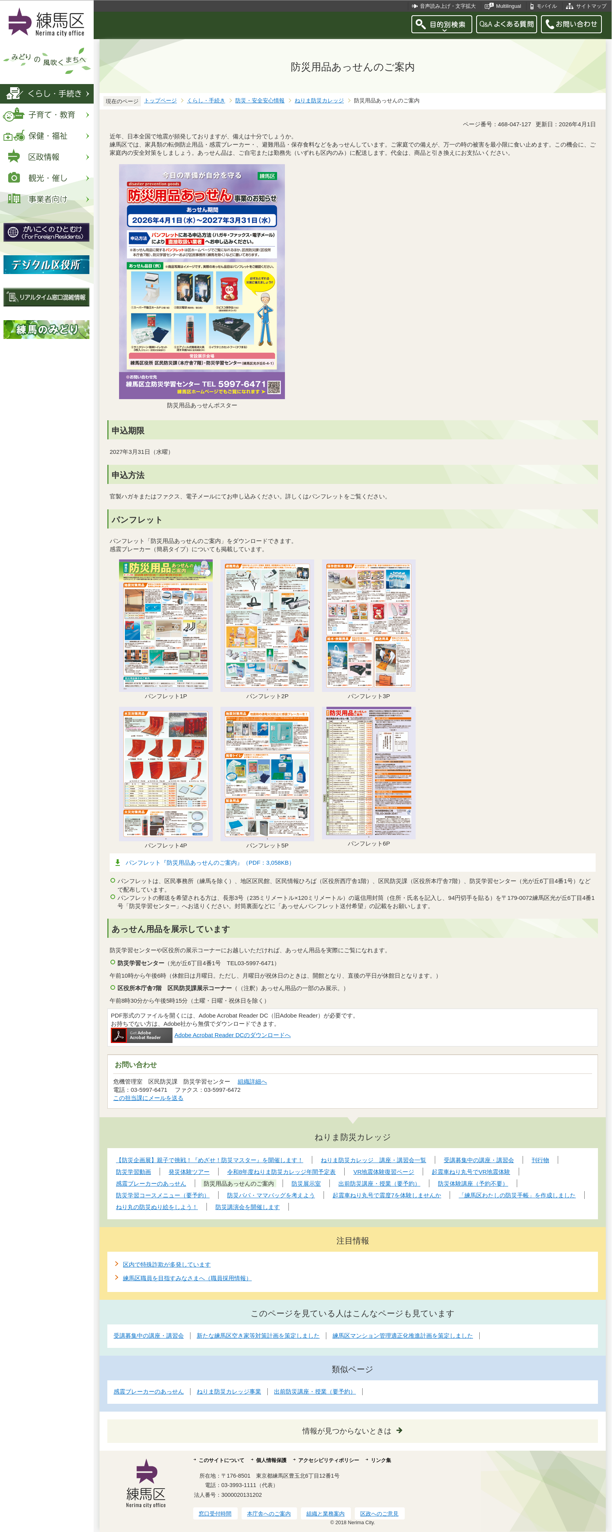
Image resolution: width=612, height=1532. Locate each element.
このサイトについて (221, 1460)
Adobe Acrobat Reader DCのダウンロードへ (201, 1035)
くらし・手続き (206, 101)
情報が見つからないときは (346, 1431)
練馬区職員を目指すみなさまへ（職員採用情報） (187, 1278)
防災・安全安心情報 (260, 101)
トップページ (160, 101)
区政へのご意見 (379, 1513)
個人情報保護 (271, 1460)
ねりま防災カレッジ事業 (229, 1391)
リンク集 (381, 1460)
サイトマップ (591, 6)
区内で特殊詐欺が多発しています (167, 1264)
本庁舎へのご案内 (269, 1513)
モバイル (547, 6)
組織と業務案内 (325, 1513)
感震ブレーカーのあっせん (149, 1391)
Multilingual (508, 6)
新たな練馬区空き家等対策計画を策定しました (258, 1335)
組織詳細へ (252, 1081)
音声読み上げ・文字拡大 (448, 6)
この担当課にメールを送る (148, 1098)
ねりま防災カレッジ (319, 101)
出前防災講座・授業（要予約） (315, 1391)
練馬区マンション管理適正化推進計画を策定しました (403, 1335)
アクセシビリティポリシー (328, 1460)
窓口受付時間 (215, 1513)
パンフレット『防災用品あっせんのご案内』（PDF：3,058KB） (210, 862)
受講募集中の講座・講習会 (149, 1335)
